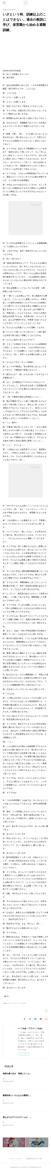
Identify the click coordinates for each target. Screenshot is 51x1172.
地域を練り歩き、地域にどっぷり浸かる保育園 (23, 1073)
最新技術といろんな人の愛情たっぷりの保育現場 (24, 1095)
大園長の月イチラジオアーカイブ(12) (14, 1003)
